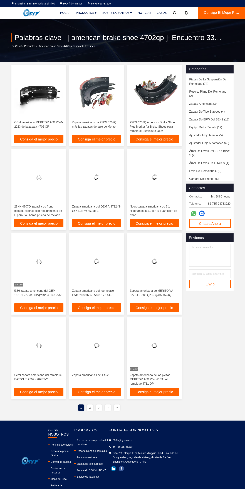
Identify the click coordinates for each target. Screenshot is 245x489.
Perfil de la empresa (77, 441)
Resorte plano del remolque (131, 447)
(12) (205, 127)
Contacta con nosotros (78, 460)
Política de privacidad (78, 473)
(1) (209, 163)
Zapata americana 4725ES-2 (90, 375)
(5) (206, 135)
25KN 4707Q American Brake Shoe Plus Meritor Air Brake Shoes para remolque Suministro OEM (152, 126)
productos (29, 46)
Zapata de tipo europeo (129, 460)
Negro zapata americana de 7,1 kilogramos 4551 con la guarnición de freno (153, 211)
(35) (204, 178)
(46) (209, 143)
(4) (207, 111)
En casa (16, 46)
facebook (186, 470)
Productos (86, 12)
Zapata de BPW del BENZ (130, 467)
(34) (203, 103)
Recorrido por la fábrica (79, 447)
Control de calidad (76, 454)
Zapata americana (126, 454)
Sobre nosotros (117, 12)
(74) (208, 81)
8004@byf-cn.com (71, 3)
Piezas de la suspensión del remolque (137, 441)
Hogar (65, 12)
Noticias (144, 12)
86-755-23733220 (99, 3)
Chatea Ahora (210, 224)
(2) (209, 153)
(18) (209, 119)
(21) (207, 93)
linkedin (178, 470)
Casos (162, 12)
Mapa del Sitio (74, 467)
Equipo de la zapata (127, 473)
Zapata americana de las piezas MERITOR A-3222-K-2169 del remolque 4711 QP (150, 380)
